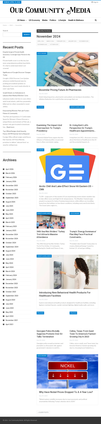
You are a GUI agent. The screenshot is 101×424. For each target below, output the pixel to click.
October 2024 (11, 243)
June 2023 (10, 308)
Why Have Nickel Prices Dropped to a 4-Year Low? (66, 392)
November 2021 (12, 320)
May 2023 (9, 312)
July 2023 (9, 304)
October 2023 (11, 292)
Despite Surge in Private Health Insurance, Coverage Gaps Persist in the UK (16, 54)
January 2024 (11, 279)
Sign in (94, 2)
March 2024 (10, 271)
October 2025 (54, 44)
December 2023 (12, 283)
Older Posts (43, 412)
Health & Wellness (76, 20)
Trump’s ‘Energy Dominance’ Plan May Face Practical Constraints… (83, 234)
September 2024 (12, 247)
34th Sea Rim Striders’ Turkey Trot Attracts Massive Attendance (51, 234)
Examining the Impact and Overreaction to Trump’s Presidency (49, 128)
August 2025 (10, 202)
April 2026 (41, 41)
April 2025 (9, 218)
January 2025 (11, 230)
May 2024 (9, 263)
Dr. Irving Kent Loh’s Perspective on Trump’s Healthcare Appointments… (83, 128)
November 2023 (12, 288)
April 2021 (9, 324)
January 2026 (72, 41)
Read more (10, 127)
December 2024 (12, 234)
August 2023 (10, 300)
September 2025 (12, 198)
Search (5, 31)
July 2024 (9, 255)
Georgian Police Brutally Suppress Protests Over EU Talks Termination (49, 334)
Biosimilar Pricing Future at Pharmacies (60, 89)
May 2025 (9, 214)
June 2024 (10, 259)
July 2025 (9, 206)
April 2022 (9, 316)
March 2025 (10, 222)
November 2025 (42, 44)
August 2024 (10, 251)
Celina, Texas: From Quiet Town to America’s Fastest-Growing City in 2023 (83, 334)
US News (21, 20)
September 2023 (12, 296)
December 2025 (84, 41)
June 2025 (10, 210)
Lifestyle (62, 20)
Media (44, 20)
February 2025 (11, 226)
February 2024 (11, 275)
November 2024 (12, 239)
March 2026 (50, 41)
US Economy (34, 20)
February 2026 (61, 41)
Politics (53, 20)
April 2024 (9, 267)
